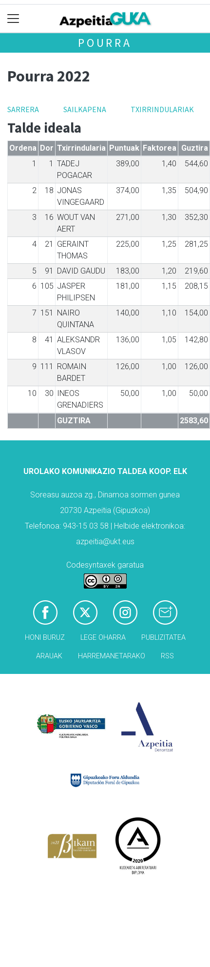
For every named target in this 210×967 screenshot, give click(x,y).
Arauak (49, 656)
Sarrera (23, 109)
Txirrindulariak (162, 109)
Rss (167, 656)
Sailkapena (84, 109)
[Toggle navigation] (13, 18)
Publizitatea (163, 637)
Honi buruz (45, 637)
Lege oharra (103, 637)
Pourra (105, 42)
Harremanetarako (111, 656)
